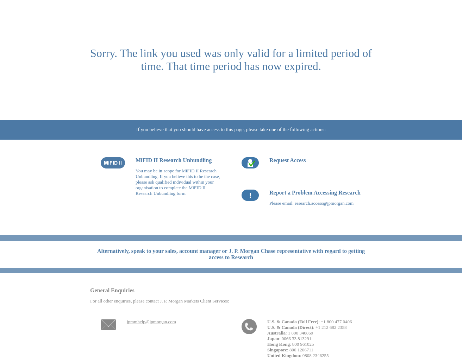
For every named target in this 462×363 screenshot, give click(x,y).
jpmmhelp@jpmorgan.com (151, 321)
